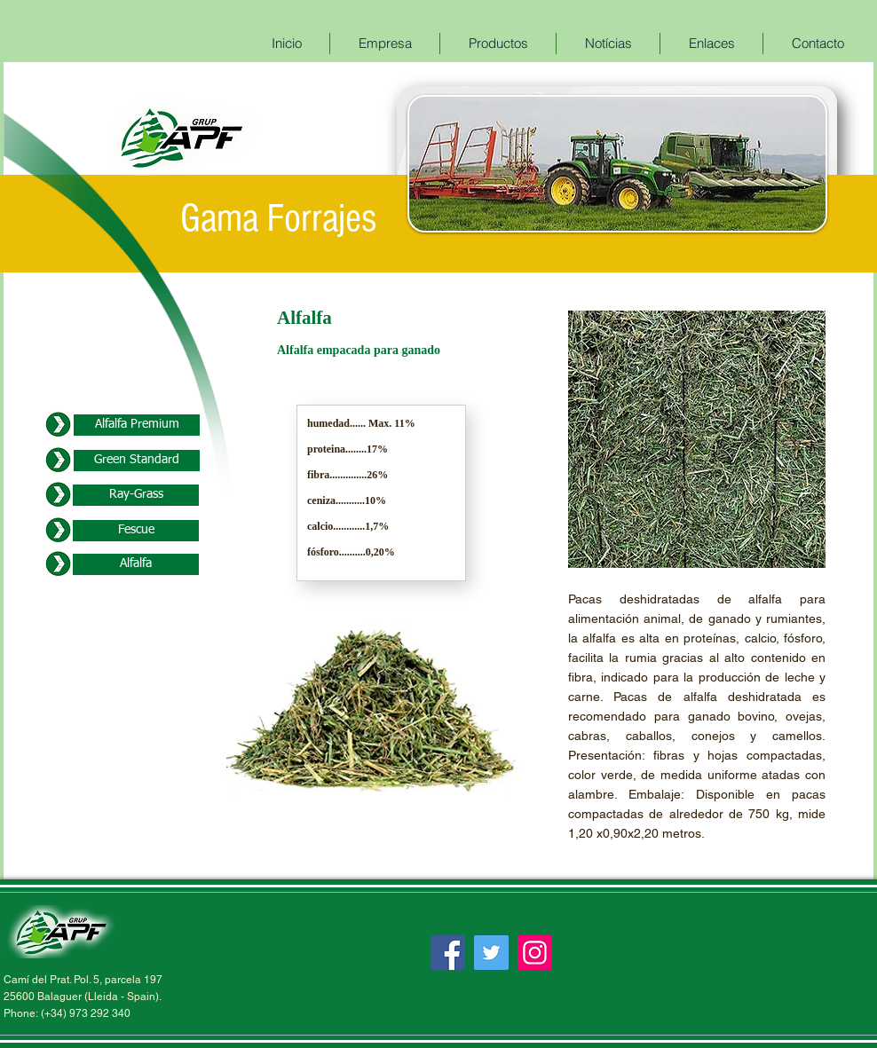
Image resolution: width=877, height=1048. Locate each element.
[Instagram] (535, 952)
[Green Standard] (137, 460)
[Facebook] (448, 952)
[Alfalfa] (136, 564)
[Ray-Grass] (136, 495)
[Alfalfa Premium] (137, 425)
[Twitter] (491, 952)
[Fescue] (136, 530)
